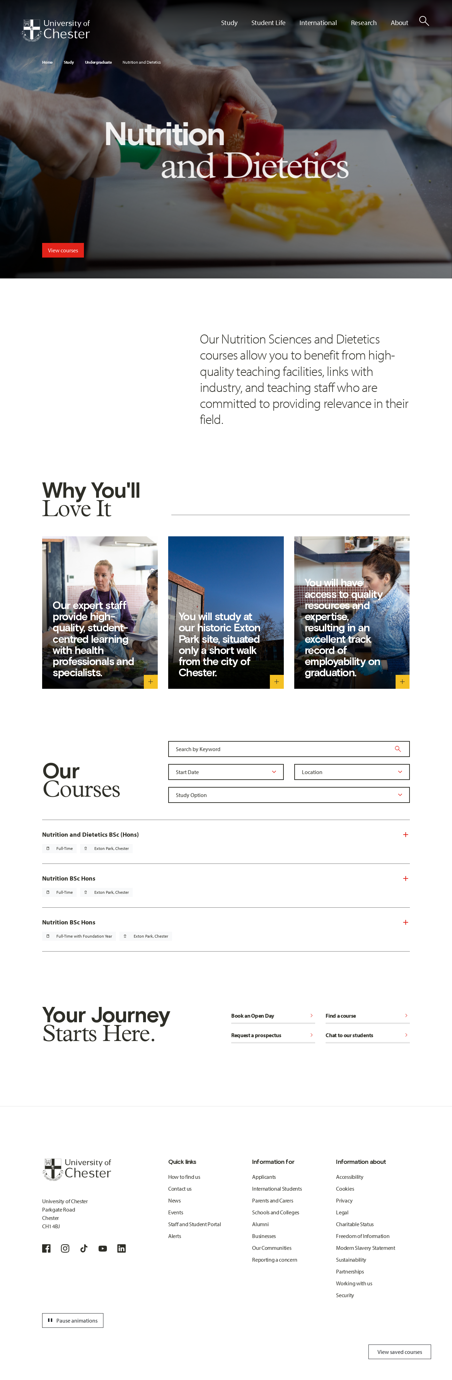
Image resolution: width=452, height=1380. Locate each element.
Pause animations (72, 1320)
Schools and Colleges (275, 1212)
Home (47, 62)
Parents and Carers (272, 1200)
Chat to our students (368, 1035)
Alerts (174, 1235)
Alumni (260, 1224)
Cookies (345, 1188)
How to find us (184, 1176)
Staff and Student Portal (194, 1224)
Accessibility (349, 1176)
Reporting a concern (274, 1259)
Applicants (264, 1176)
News (174, 1200)
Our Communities (271, 1247)
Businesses (264, 1235)
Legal (342, 1212)
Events (175, 1212)
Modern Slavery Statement (365, 1247)
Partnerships (350, 1271)
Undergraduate (98, 62)
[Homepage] (55, 30)
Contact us (180, 1188)
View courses (63, 250)
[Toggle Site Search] (424, 21)
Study (68, 62)
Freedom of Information (362, 1235)
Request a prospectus (273, 1035)
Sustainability (351, 1259)
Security (345, 1295)
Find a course (368, 1015)
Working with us (354, 1283)
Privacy (344, 1200)
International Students (277, 1188)
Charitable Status (355, 1224)
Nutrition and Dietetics (142, 62)
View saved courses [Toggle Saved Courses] (399, 1351)
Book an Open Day (273, 1015)
